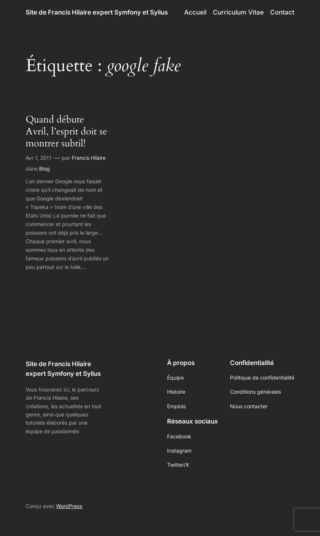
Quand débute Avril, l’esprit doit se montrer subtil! (66, 131)
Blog (44, 168)
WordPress (69, 506)
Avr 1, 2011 (39, 158)
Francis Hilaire (89, 158)
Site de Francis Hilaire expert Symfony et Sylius (97, 12)
